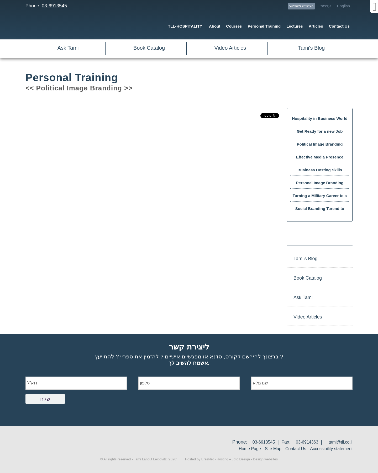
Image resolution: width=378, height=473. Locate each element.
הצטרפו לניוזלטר (301, 6)
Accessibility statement (331, 448)
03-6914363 (307, 442)
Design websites (265, 459)
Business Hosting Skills (319, 170)
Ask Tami (68, 48)
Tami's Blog (311, 48)
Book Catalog (149, 48)
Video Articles (230, 48)
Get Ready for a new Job (320, 131)
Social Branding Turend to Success (319, 210)
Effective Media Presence (319, 157)
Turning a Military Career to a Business (320, 197)
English (343, 6)
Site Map (273, 448)
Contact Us (295, 448)
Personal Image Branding (320, 183)
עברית (326, 6)
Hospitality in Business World (319, 118)
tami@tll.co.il (341, 442)
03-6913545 (54, 5)
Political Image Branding (320, 144)
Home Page (250, 448)
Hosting (222, 459)
